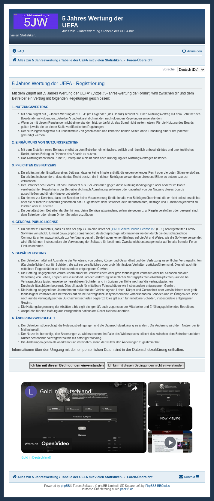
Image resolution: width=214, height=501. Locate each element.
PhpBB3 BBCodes (157, 485)
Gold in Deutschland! (66, 391)
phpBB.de (127, 489)
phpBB (65, 485)
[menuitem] (18, 51)
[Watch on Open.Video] (46, 443)
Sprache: (169, 69)
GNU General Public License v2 (133, 229)
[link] (31, 392)
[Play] (170, 442)
